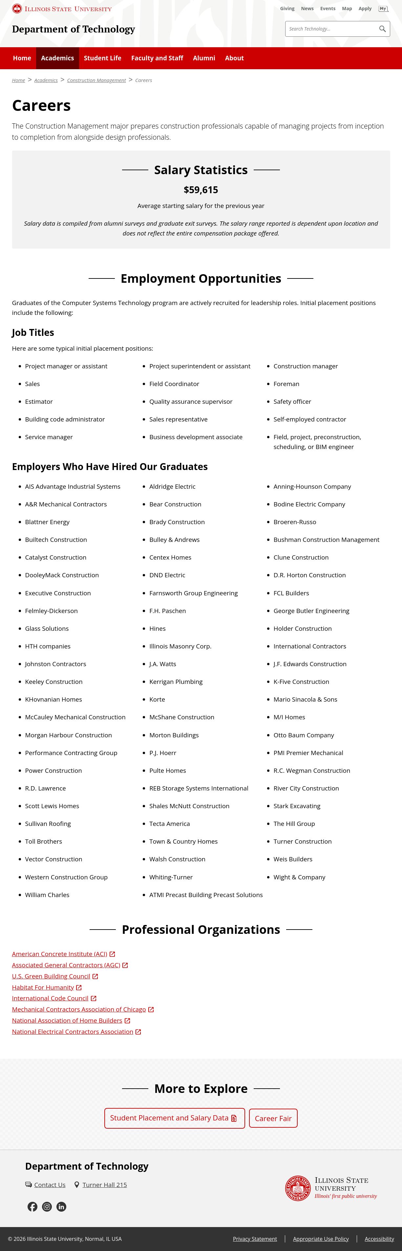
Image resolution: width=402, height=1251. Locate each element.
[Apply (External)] (365, 8)
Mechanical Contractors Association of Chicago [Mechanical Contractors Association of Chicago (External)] (79, 1009)
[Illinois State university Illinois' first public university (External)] (331, 1188)
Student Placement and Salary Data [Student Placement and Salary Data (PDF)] (169, 1117)
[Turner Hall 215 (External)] (100, 1185)
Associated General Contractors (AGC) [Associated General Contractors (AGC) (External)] (66, 965)
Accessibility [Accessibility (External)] (379, 1238)
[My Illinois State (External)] (383, 8)
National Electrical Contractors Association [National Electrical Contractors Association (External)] (73, 1031)
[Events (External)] (328, 8)
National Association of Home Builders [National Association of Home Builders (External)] (67, 1020)
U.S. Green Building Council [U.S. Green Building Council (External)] (51, 976)
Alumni (204, 58)
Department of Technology (73, 28)
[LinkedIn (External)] (61, 1207)
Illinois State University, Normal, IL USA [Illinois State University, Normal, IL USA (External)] (74, 1238)
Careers (143, 80)
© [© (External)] (10, 1238)
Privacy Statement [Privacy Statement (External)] (255, 1238)
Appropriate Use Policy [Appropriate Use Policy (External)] (321, 1238)
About (234, 58)
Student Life (102, 58)
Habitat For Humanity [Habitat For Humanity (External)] (43, 987)
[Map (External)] (347, 8)
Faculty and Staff (157, 58)
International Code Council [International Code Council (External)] (50, 998)
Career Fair (273, 1118)
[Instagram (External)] (47, 1207)
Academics (57, 58)
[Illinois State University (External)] (62, 8)
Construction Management (96, 80)
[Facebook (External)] (32, 1207)
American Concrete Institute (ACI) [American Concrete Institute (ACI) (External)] (59, 954)
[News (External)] (307, 8)
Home (22, 58)
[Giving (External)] (287, 8)
